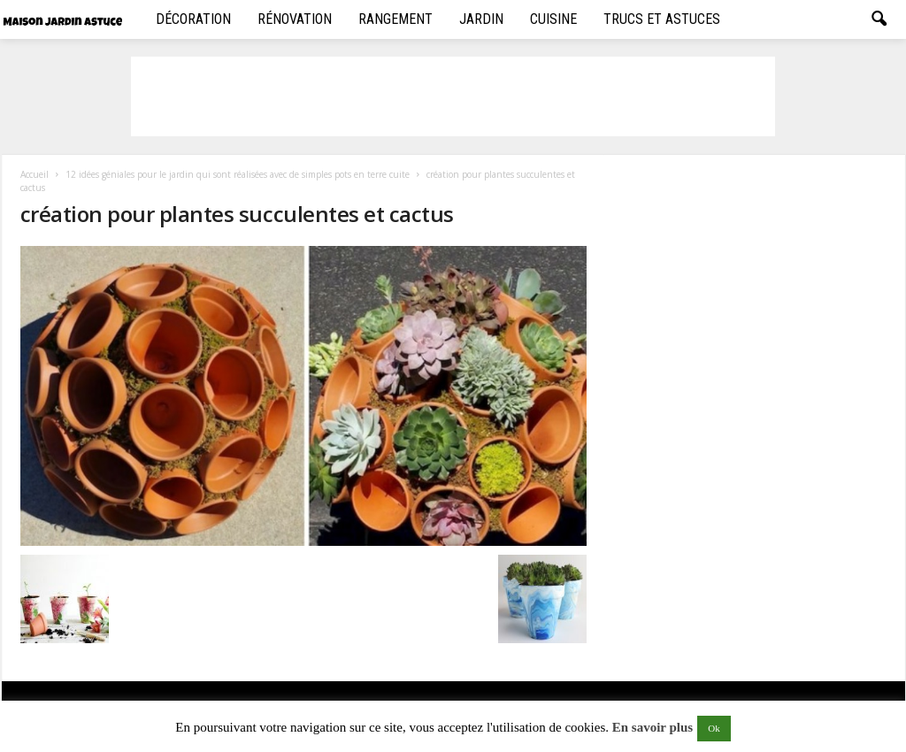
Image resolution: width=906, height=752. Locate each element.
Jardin (481, 19)
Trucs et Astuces (661, 19)
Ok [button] (713, 728)
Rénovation (294, 19)
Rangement (395, 19)
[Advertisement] (453, 96)
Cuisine (553, 19)
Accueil (34, 174)
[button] (878, 19)
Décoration (193, 19)
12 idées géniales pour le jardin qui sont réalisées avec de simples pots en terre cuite (237, 174)
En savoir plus (652, 727)
